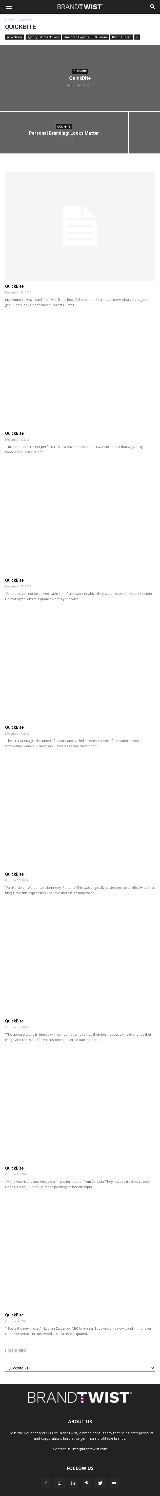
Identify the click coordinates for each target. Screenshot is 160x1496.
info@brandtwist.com (89, 1449)
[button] (9, 7)
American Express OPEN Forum (85, 37)
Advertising (14, 37)
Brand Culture (121, 37)
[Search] (153, 7)
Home (9, 20)
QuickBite (80, 71)
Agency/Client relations (43, 37)
